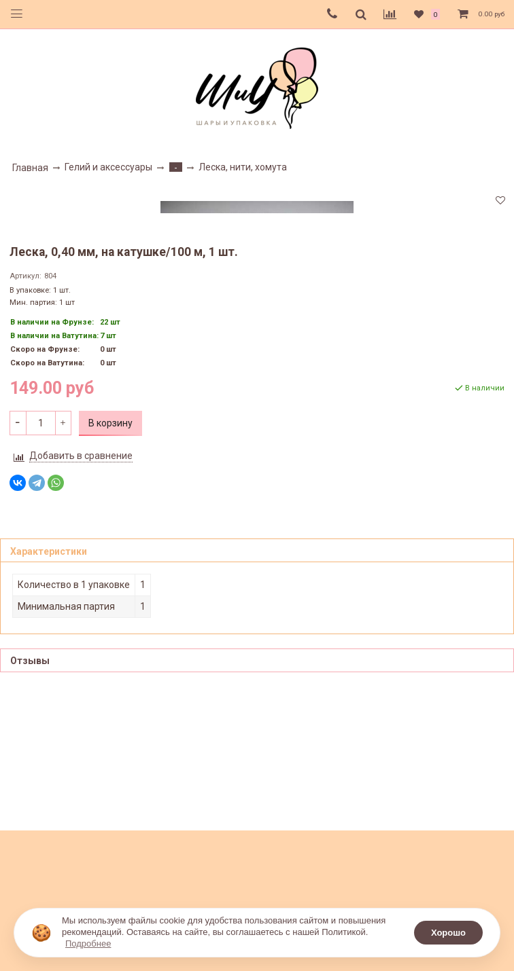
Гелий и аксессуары (108, 167)
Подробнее (88, 943)
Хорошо (448, 933)
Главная (30, 167)
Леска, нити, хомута (243, 167)
